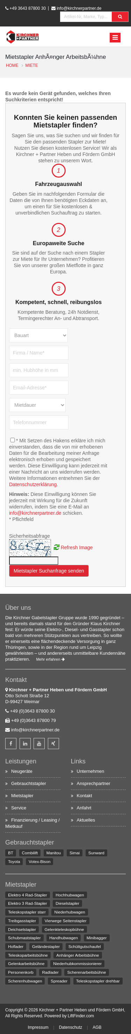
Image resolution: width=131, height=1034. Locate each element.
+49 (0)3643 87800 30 (32, 711)
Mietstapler (22, 795)
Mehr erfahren (50, 659)
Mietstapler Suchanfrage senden (49, 571)
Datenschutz (70, 1027)
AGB (97, 1027)
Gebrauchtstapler (28, 783)
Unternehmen (90, 771)
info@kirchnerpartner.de (79, 8)
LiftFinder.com (81, 1015)
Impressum (38, 1027)
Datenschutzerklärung (33, 484)
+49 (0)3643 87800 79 (33, 720)
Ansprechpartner (93, 783)
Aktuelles (86, 820)
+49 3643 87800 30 (27, 8)
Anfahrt (84, 807)
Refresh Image (77, 547)
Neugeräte (21, 771)
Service (18, 807)
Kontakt (84, 795)
